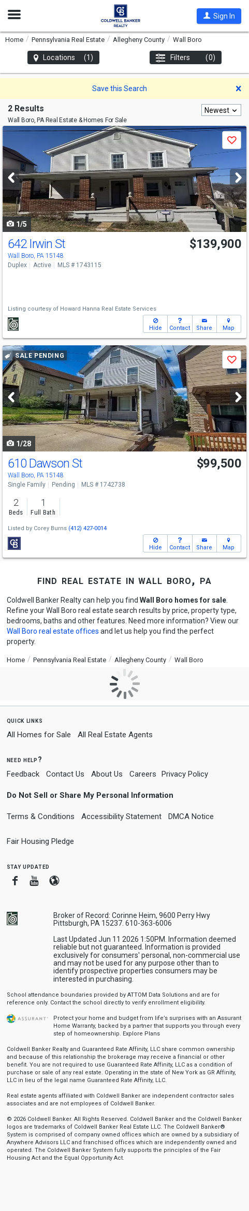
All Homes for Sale (39, 734)
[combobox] (221, 110)
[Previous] (11, 178)
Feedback (23, 774)
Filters (185, 58)
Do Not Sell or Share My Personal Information (90, 795)
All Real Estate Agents (115, 734)
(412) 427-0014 (87, 528)
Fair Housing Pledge (40, 841)
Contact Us (65, 774)
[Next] (238, 178)
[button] (219, 16)
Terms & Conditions (41, 816)
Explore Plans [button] (141, 1033)
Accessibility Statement (121, 816)
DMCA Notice (191, 816)
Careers (142, 774)
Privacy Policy (185, 774)
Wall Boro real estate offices (53, 631)
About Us (107, 774)
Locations (63, 58)
